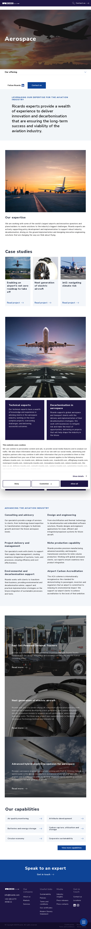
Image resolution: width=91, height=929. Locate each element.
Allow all (74, 484)
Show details (78, 476)
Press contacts (62, 904)
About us (26, 897)
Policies (43, 898)
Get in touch (43, 874)
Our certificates (46, 908)
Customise (46, 484)
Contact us (80, 3)
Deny (16, 484)
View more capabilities (72, 848)
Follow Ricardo (16, 85)
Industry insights (60, 895)
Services (26, 904)
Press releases (62, 900)
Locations (77, 900)
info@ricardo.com (12, 895)
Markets (26, 900)
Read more (17, 667)
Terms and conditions (44, 902)
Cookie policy (69, 925)
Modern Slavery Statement (46, 912)
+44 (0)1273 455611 (10, 900)
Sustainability (45, 894)
